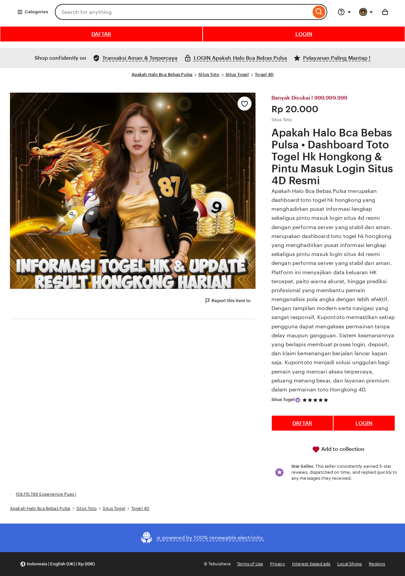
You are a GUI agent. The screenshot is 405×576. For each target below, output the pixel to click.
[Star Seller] (298, 400)
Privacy (277, 563)
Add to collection (338, 449)
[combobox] (183, 12)
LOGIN (303, 34)
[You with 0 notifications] (366, 12)
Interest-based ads (311, 563)
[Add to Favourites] (245, 104)
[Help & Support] (344, 12)
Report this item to (227, 301)
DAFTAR (101, 34)
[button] (57, 564)
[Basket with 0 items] (385, 12)
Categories (32, 12)
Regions (377, 563)
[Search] (319, 12)
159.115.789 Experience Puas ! (46, 494)
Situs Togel (237, 74)
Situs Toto (208, 74)
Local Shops (349, 563)
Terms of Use (250, 563)
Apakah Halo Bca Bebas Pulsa (162, 74)
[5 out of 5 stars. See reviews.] (316, 400)
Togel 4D (264, 74)
